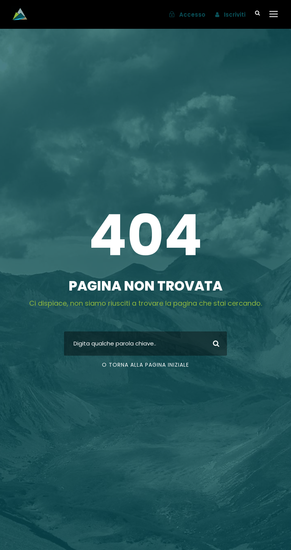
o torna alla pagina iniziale (145, 365)
